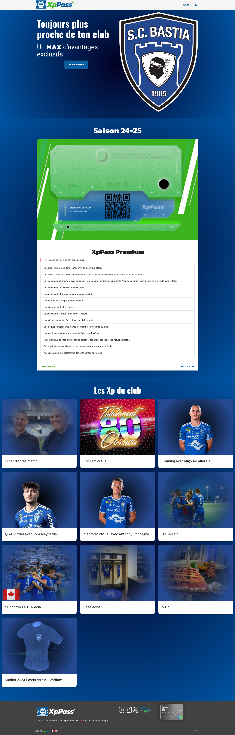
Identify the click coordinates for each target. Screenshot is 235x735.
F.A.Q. (186, 4)
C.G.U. (196, 731)
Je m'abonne (76, 64)
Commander (47, 366)
